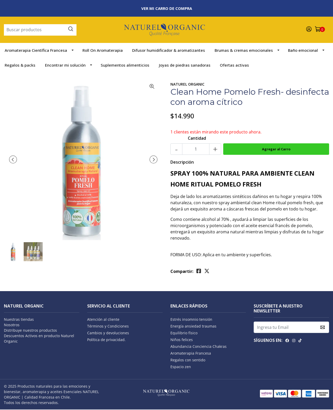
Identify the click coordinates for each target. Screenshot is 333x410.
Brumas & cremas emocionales (244, 50)
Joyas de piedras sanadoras (184, 65)
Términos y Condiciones (108, 326)
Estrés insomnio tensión (191, 319)
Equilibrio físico (183, 333)
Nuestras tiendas (19, 319)
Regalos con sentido (187, 360)
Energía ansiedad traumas (193, 326)
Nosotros (12, 325)
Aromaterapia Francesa (190, 353)
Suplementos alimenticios (125, 65)
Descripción (182, 162)
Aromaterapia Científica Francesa (36, 50)
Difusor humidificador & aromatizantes (168, 50)
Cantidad (197, 139)
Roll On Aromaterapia (102, 50)
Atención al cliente (103, 319)
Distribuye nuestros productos (30, 330)
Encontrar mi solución (65, 65)
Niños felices (181, 340)
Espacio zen (180, 367)
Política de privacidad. (106, 340)
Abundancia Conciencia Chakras (198, 346)
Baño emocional (303, 50)
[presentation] (13, 160)
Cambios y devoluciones (108, 333)
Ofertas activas (234, 65)
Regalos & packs (20, 65)
